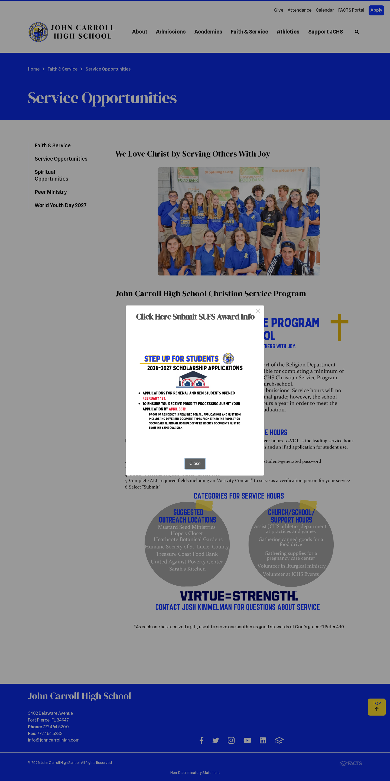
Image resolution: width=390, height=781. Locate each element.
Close (195, 463)
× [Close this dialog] (258, 311)
